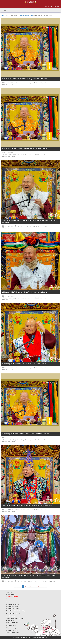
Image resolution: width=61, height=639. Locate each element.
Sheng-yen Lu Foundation (12, 632)
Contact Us (9, 599)
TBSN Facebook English (12, 606)
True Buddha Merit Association (13, 613)
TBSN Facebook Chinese (12, 604)
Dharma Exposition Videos (26, 15)
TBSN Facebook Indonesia (12, 608)
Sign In (47, 6)
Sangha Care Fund (10, 594)
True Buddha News (11, 625)
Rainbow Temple (10, 620)
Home (2, 15)
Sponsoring (9, 592)
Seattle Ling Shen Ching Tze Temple (15, 618)
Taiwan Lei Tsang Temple (12, 622)
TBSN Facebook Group (12, 602)
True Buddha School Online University (15, 610)
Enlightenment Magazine (12, 628)
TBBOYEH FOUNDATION (12, 630)
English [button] (57, 6)
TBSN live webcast (10, 616)
